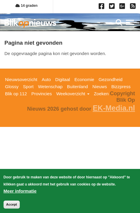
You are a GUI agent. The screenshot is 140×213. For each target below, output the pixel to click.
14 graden (26, 6)
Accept (11, 205)
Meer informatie (20, 191)
